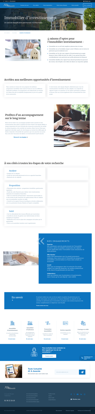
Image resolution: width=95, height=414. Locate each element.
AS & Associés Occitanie (32, 395)
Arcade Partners (52, 399)
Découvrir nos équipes (20, 137)
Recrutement (12, 1)
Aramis (50, 395)
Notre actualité (75, 5)
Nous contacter (87, 5)
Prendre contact (49, 356)
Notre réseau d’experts (62, 5)
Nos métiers (36, 5)
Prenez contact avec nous (42, 305)
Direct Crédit (51, 397)
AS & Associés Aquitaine (32, 393)
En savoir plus (12, 339)
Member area (87, 1)
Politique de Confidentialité (84, 410)
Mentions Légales (70, 410)
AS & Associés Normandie (32, 399)
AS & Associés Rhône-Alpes (32, 401)
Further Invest (52, 393)
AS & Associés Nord (31, 397)
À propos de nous (24, 5)
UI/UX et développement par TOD (34, 410)
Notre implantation (47, 5)
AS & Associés (7, 32)
